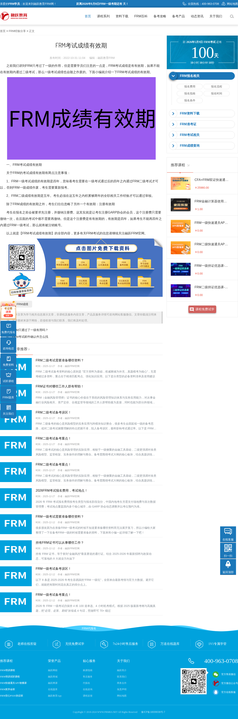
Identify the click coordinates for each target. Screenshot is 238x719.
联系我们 (122, 676)
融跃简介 (122, 670)
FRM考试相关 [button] (190, 135)
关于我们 (215, 16)
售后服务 (87, 676)
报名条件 (189, 100)
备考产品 (178, 16)
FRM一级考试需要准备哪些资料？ (60, 516)
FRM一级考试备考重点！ (53, 594)
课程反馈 (87, 695)
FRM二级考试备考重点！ (53, 438)
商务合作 (122, 683)
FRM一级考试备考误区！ (53, 568)
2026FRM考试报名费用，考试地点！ (62, 490)
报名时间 (216, 93)
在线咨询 (87, 689)
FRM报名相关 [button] (190, 76)
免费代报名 (8, 329)
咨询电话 (8, 345)
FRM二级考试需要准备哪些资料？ (60, 360)
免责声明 (122, 689)
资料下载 (122, 16)
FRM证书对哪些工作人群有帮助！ (60, 386)
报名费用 (189, 86)
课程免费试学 (204, 309)
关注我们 (8, 410)
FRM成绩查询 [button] (190, 145)
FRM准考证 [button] (188, 124)
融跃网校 (53, 670)
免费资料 (8, 361)
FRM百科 (141, 16)
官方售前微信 (224, 674)
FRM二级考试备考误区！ (53, 412)
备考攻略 (160, 16)
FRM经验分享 (17, 31)
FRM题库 (8, 394)
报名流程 (216, 86)
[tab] (202, 76)
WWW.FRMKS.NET (107, 712)
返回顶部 (228, 572)
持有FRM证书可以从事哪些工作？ (60, 542)
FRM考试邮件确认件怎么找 (30, 336)
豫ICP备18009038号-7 (153, 712)
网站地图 (230, 3)
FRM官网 (137, 233)
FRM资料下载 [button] (190, 113)
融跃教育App (55, 695)
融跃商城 (53, 676)
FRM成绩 (22, 304)
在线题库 (53, 689)
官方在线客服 (224, 692)
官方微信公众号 (225, 683)
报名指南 (189, 93)
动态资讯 (197, 16)
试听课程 (8, 378)
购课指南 (87, 670)
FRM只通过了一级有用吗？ (30, 330)
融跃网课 (53, 683)
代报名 (86, 683)
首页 (88, 16)
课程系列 (103, 16)
